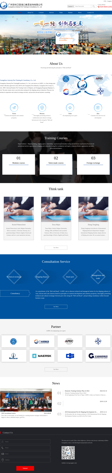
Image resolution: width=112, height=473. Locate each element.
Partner (70, 12)
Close (79, 33)
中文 (105, 1)
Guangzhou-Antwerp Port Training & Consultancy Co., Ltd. (18, 80)
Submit (25, 468)
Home (20, 12)
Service (51, 12)
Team (61, 12)
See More (56, 247)
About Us (30, 12)
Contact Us (90, 12)
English (110, 1)
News (79, 12)
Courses (41, 12)
